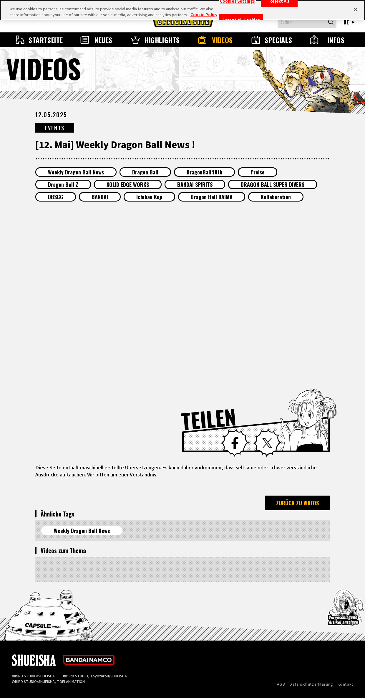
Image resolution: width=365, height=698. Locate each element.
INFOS (336, 39)
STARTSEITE (46, 39)
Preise (257, 172)
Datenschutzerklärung (311, 684)
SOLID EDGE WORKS (128, 184)
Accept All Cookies (241, 20)
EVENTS (54, 128)
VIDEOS (222, 39)
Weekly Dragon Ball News (76, 172)
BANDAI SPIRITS (195, 184)
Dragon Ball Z (63, 184)
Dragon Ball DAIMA (212, 197)
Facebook (235, 443)
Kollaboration (276, 197)
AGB (281, 684)
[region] (182, 10)
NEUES (103, 39)
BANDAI (100, 197)
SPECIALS (278, 39)
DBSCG (55, 197)
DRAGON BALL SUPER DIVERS (272, 184)
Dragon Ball (145, 172)
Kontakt (345, 684)
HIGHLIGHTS (162, 39)
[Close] (355, 9)
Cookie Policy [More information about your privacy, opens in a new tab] (203, 14)
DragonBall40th (204, 172)
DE (346, 22)
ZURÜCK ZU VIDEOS (297, 503)
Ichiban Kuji (149, 197)
